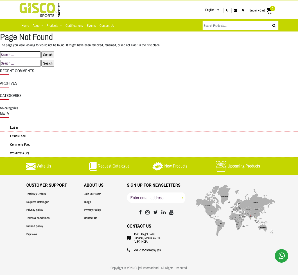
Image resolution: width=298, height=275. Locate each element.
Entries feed (18, 136)
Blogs (87, 202)
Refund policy (34, 226)
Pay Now (31, 234)
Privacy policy (34, 210)
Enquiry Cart (262, 10)
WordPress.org (19, 153)
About (36, 25)
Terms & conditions (38, 218)
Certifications (74, 25)
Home (25, 25)
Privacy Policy (92, 210)
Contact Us (106, 25)
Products (53, 25)
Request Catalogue (37, 202)
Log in (14, 127)
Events (91, 25)
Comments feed (20, 144)
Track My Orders (36, 194)
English (206, 9)
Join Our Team (92, 194)
